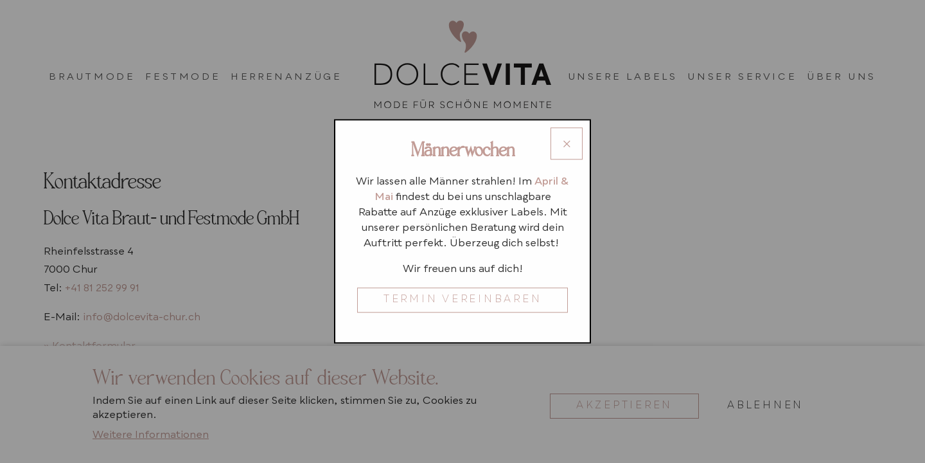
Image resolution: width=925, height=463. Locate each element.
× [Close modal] (566, 146)
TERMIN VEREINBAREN (462, 300)
